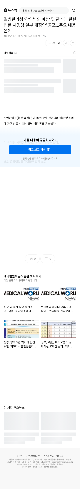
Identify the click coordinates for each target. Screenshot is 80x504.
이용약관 (20, 456)
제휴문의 (59, 456)
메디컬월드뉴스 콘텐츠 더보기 (22, 276)
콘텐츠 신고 (49, 456)
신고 (44, 36)
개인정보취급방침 (33, 456)
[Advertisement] (40, 212)
